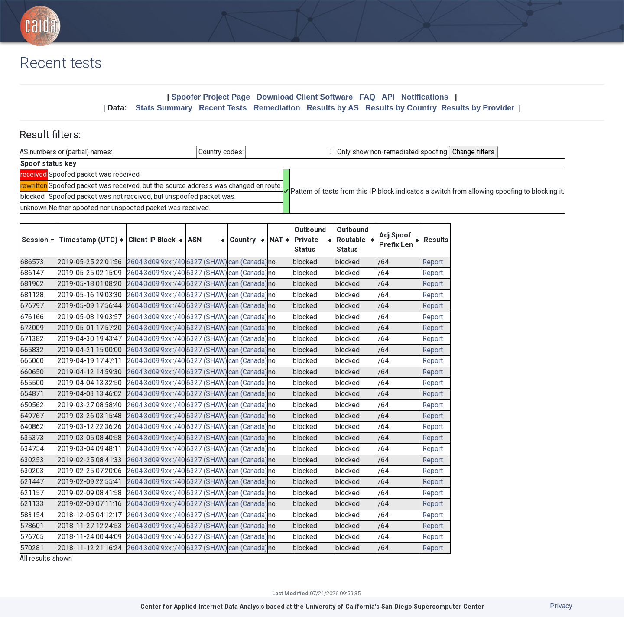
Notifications (424, 97)
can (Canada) (247, 262)
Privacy (561, 606)
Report (432, 262)
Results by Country (401, 108)
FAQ (367, 97)
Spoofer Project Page (210, 97)
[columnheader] (38, 240)
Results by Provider (477, 108)
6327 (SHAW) (206, 262)
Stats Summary (164, 108)
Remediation (277, 108)
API (388, 97)
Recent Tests (223, 108)
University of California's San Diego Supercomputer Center (395, 607)
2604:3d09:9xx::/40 (156, 262)
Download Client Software (305, 97)
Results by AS (333, 108)
